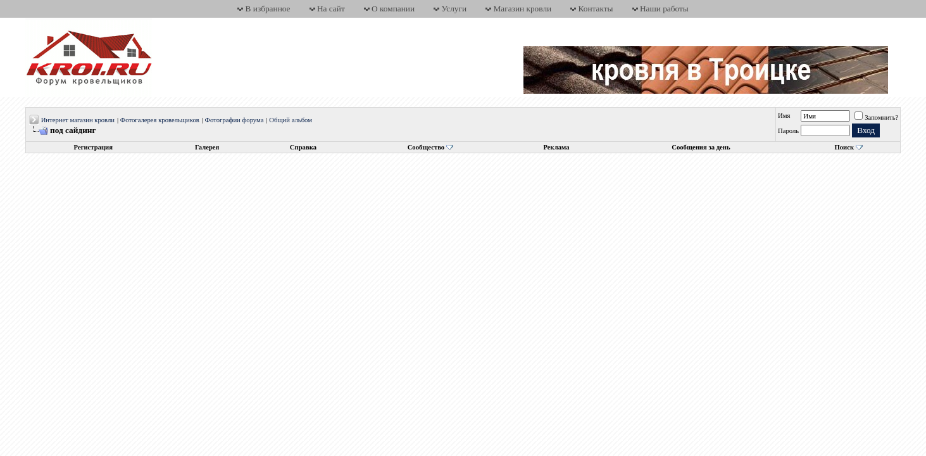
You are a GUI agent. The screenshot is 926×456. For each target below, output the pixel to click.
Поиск (844, 147)
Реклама (556, 147)
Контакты (596, 8)
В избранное (268, 8)
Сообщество (430, 147)
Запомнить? (876, 117)
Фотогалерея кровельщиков (159, 120)
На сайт (331, 8)
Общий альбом (290, 120)
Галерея (207, 147)
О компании (393, 8)
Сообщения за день (701, 147)
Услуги (453, 8)
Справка (303, 147)
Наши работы (664, 8)
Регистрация (93, 147)
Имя (784, 115)
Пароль (788, 130)
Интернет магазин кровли (78, 120)
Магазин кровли (522, 8)
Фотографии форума (234, 120)
